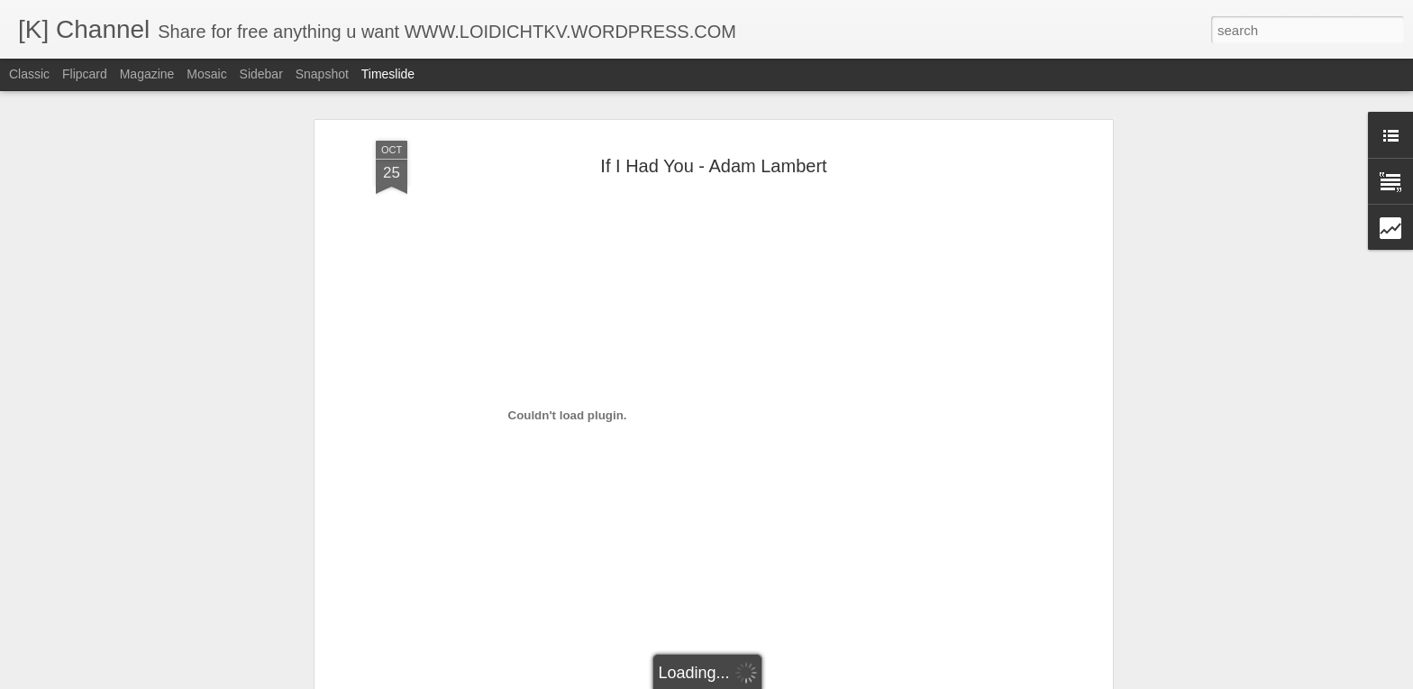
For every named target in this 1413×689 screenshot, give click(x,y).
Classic (29, 74)
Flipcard (84, 74)
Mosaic (206, 74)
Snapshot (322, 74)
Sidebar (261, 74)
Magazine (147, 74)
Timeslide (388, 74)
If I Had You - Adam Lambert (713, 166)
